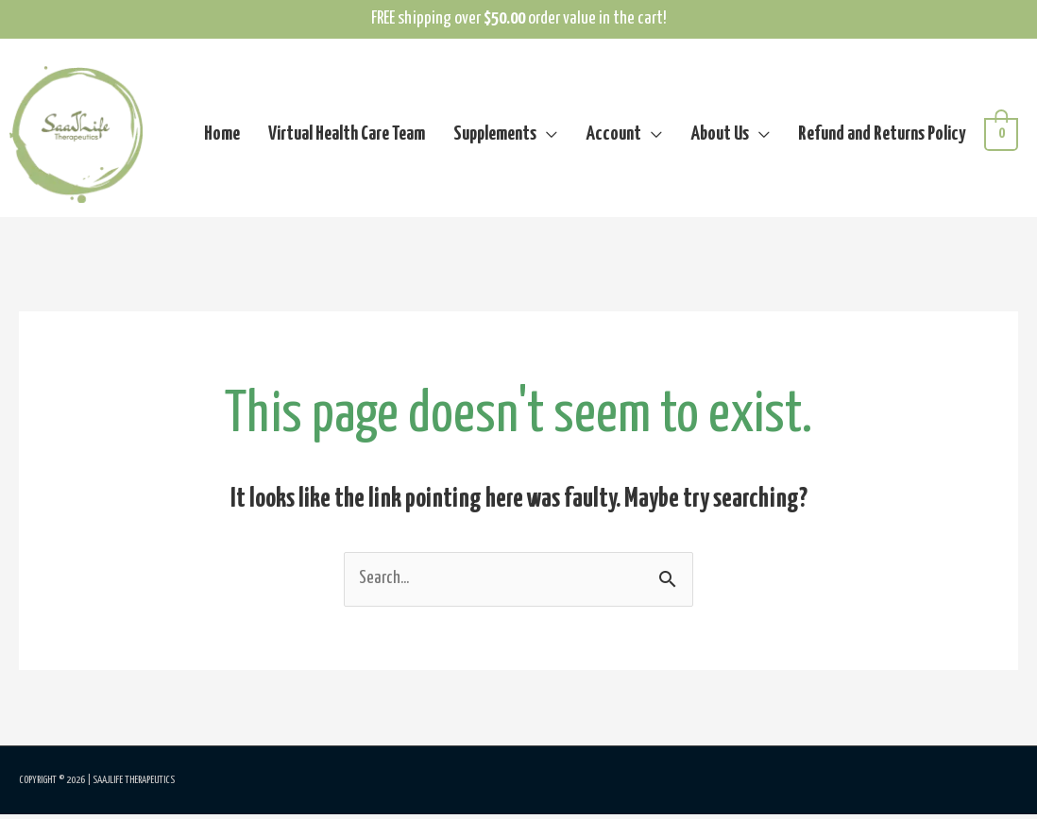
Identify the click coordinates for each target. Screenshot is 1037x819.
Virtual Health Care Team (346, 136)
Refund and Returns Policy (881, 136)
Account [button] (613, 136)
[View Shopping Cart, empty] (1001, 136)
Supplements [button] (494, 136)
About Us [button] (719, 136)
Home (222, 136)
